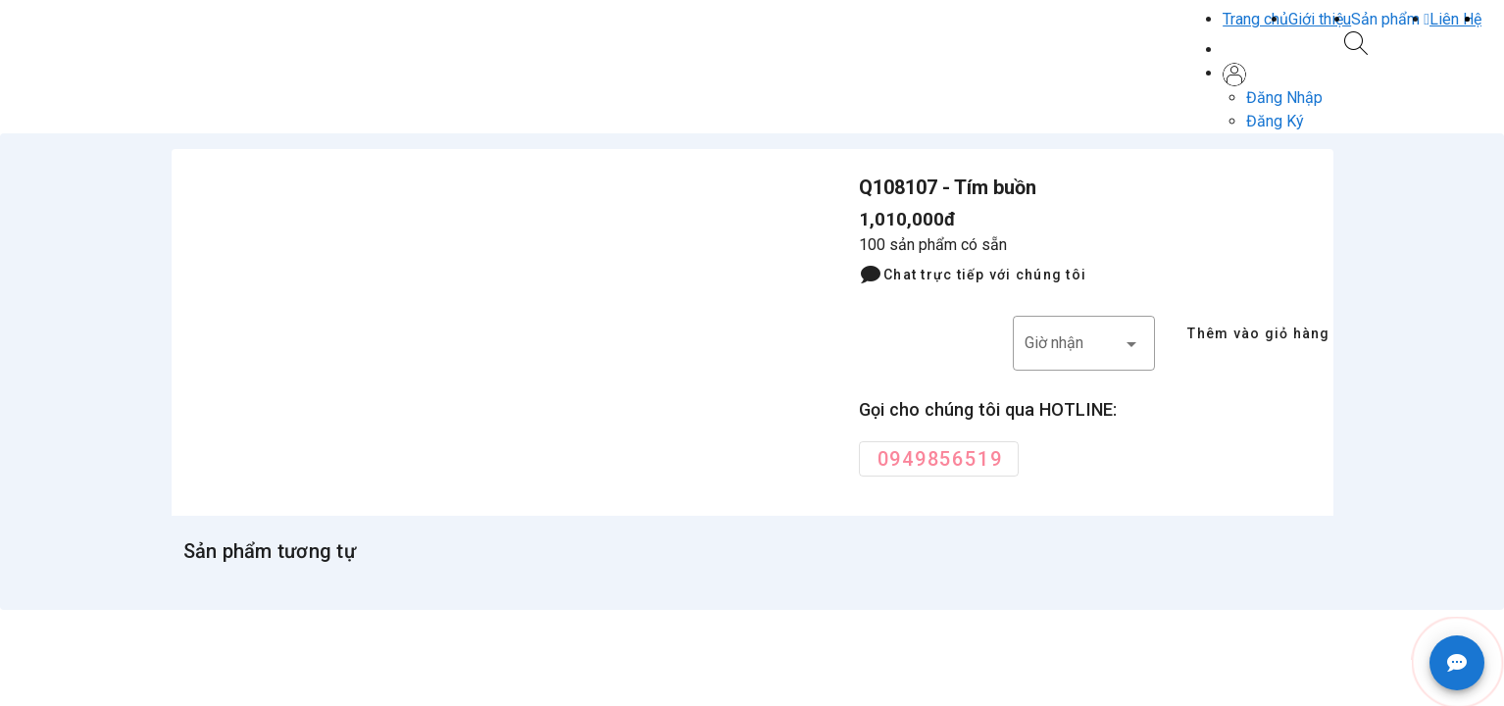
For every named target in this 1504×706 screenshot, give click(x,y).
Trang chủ (1255, 19)
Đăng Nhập (1284, 97)
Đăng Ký (1275, 121)
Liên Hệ (1455, 19)
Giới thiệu (1319, 19)
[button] (1390, 19)
